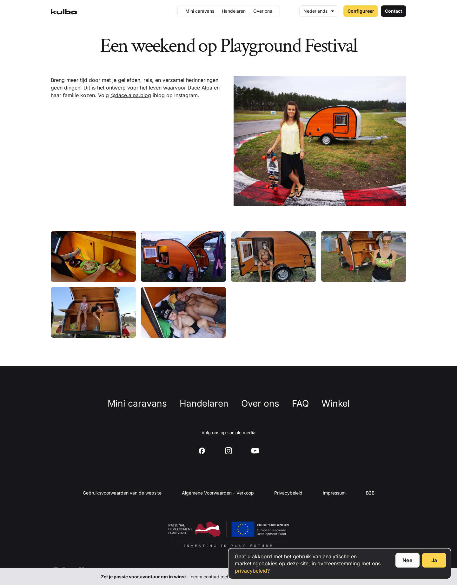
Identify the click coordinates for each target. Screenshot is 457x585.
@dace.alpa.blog (130, 95)
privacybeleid (251, 571)
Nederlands (315, 11)
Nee (407, 560)
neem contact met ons (214, 576)
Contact (393, 11)
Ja (434, 560)
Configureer (361, 11)
